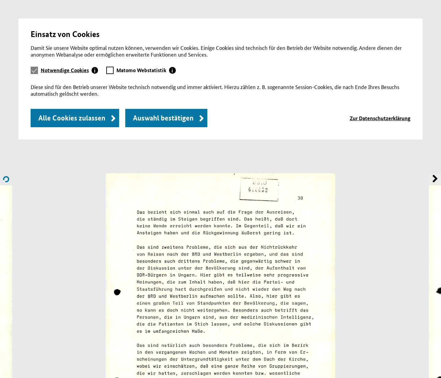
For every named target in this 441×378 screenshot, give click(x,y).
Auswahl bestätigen (163, 117)
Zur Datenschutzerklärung (380, 118)
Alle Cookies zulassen (71, 117)
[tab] (69, 70)
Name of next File (6, 179)
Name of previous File (435, 179)
